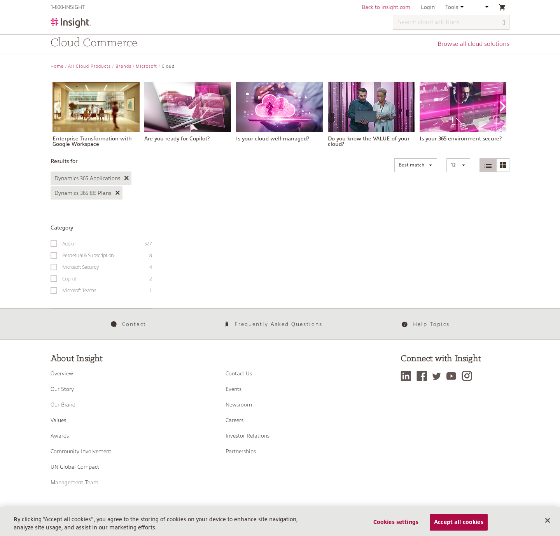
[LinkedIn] (408, 376)
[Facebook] (423, 376)
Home (57, 66)
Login (428, 7)
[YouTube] (453, 376)
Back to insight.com (386, 7)
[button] (415, 165)
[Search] (504, 22)
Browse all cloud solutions (473, 43)
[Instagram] (469, 376)
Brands (123, 66)
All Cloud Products (89, 66)
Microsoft (146, 66)
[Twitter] (438, 376)
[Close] (547, 526)
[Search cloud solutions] (451, 22)
